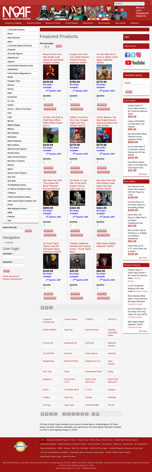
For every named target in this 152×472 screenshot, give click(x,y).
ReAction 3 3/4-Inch (16, 161)
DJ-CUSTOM (48, 353)
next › (93, 414)
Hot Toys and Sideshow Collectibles (54, 452)
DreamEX (112, 353)
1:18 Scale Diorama (16, 30)
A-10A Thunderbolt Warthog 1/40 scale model (136, 288)
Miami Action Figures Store (51, 456)
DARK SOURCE (50, 330)
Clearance (134, 23)
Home (43, 440)
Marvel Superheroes (48, 448)
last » (97, 414)
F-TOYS (88, 390)
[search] (129, 3)
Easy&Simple (48, 361)
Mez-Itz (11, 121)
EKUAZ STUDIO (71, 361)
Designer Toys (14, 81)
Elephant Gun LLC (93, 361)
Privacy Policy (83, 440)
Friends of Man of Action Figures (118, 452)
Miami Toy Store (69, 456)
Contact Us (141, 16)
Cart (126, 36)
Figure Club (69, 405)
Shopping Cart (142, 13)
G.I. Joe (11, 101)
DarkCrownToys (91, 330)
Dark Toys (68, 330)
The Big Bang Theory (17, 185)
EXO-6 (46, 390)
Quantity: (47, 96)
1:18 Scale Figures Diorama (20, 46)
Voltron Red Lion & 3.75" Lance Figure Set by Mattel (137, 248)
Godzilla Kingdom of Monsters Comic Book (126, 448)
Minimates (12, 137)
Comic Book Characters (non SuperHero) (20, 67)
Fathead (11, 217)
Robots (11, 165)
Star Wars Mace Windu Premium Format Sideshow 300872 (137, 137)
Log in (139, 10)
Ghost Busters (14, 38)
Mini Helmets (13, 133)
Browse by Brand (34, 23)
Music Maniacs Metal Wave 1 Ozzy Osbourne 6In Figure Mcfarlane (138, 299)
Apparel (11, 62)
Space (10, 169)
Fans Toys (68, 397)
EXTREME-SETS (71, 390)
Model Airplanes (15, 141)
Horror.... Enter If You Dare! (19, 109)
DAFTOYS (112, 319)
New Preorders (104, 23)
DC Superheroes (140, 444)
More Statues (13, 145)
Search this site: (10, 227)
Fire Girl (111, 405)
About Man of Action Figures (58, 440)
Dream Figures (91, 353)
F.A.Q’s (73, 440)
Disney (11, 89)
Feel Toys (47, 405)
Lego (10, 117)
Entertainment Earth (93, 372)
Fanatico (46, 397)
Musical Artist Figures (17, 149)
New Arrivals (120, 23)
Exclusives (12, 97)
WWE (10, 213)
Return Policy (95, 440)
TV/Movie (12, 193)
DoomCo (68, 353)
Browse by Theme (53, 23)
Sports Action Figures (17, 173)
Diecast (11, 85)
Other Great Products (17, 157)
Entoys (110, 372)
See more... (143, 174)
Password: (8, 262)
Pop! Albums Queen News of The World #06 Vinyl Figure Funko (137, 165)
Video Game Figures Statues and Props (22, 203)
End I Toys (47, 372)
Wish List (140, 8)
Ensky (66, 372)
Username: (8, 254)
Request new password (12, 279)
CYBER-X (89, 319)
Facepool (111, 390)
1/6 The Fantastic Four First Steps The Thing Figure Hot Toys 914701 (138, 311)
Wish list (9, 243)
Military (11, 129)
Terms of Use (107, 440)
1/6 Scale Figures (15, 54)
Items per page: (47, 43)
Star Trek (11, 177)
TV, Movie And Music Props (20, 189)
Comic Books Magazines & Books (19, 75)
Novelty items (14, 153)
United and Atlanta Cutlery (19, 197)
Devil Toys (89, 343)
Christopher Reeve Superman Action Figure (87, 452)
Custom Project (70, 319)
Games (11, 105)
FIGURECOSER (92, 405)
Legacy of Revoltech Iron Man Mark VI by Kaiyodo (136, 124)
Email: (128, 83)
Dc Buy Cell (48, 343)
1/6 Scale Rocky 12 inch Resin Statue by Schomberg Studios (136, 205)
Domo (10, 34)
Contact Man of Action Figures (125, 440)
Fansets (88, 397)
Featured (11, 50)
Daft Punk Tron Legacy (99, 448)
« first (42, 307)
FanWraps (112, 397)
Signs (10, 42)
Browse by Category (13, 23)
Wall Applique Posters (17, 209)
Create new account (11, 276)
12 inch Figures (71, 23)
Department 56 (70, 343)
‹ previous (46, 307)
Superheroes (88, 23)
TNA (9, 221)
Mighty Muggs (14, 125)
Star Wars (12, 181)
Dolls (10, 93)
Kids (10, 113)
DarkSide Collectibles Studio (112, 332)
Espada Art (47, 379)
